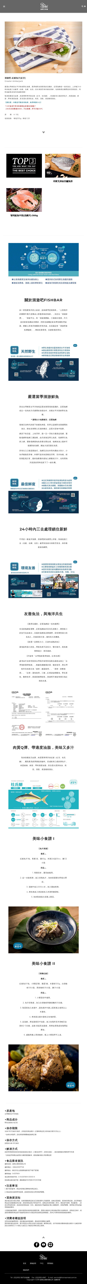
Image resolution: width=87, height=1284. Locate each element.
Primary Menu (3, 7)
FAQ (41, 1263)
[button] (10, 47)
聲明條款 (50, 1263)
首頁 (24, 1263)
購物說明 (33, 1263)
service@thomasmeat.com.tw (65, 1278)
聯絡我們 (26, 1270)
